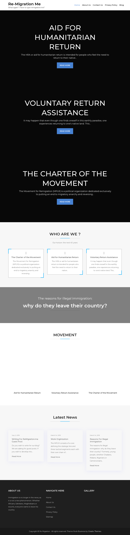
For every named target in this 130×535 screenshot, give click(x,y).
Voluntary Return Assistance (104, 257)
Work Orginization (59, 439)
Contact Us (98, 5)
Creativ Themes (94, 531)
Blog (121, 5)
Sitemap (49, 517)
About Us (86, 5)
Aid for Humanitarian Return (65, 257)
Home (77, 5)
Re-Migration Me (24, 4)
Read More (65, 65)
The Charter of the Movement (26, 257)
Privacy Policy (111, 5)
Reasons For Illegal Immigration (99, 440)
